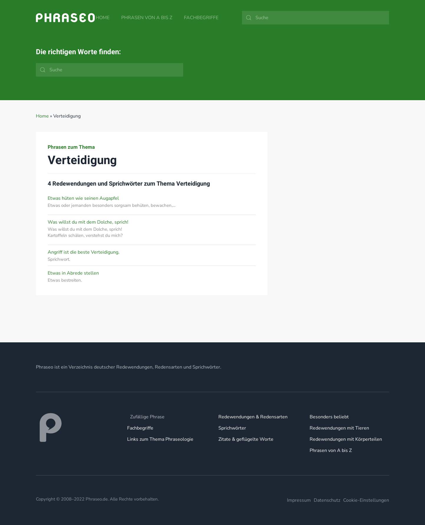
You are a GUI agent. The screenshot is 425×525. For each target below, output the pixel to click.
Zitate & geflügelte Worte (245, 439)
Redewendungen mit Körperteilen (346, 439)
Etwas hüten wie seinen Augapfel (83, 198)
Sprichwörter (232, 428)
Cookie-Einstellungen (366, 500)
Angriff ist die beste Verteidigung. (83, 252)
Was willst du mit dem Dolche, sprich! (88, 222)
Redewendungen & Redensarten (253, 417)
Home (102, 17)
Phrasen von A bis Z (146, 17)
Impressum (299, 500)
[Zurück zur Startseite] (65, 17)
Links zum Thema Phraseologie (160, 439)
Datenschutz (327, 500)
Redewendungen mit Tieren (339, 428)
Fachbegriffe (201, 17)
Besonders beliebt (329, 417)
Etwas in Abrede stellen (73, 273)
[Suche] (315, 17)
